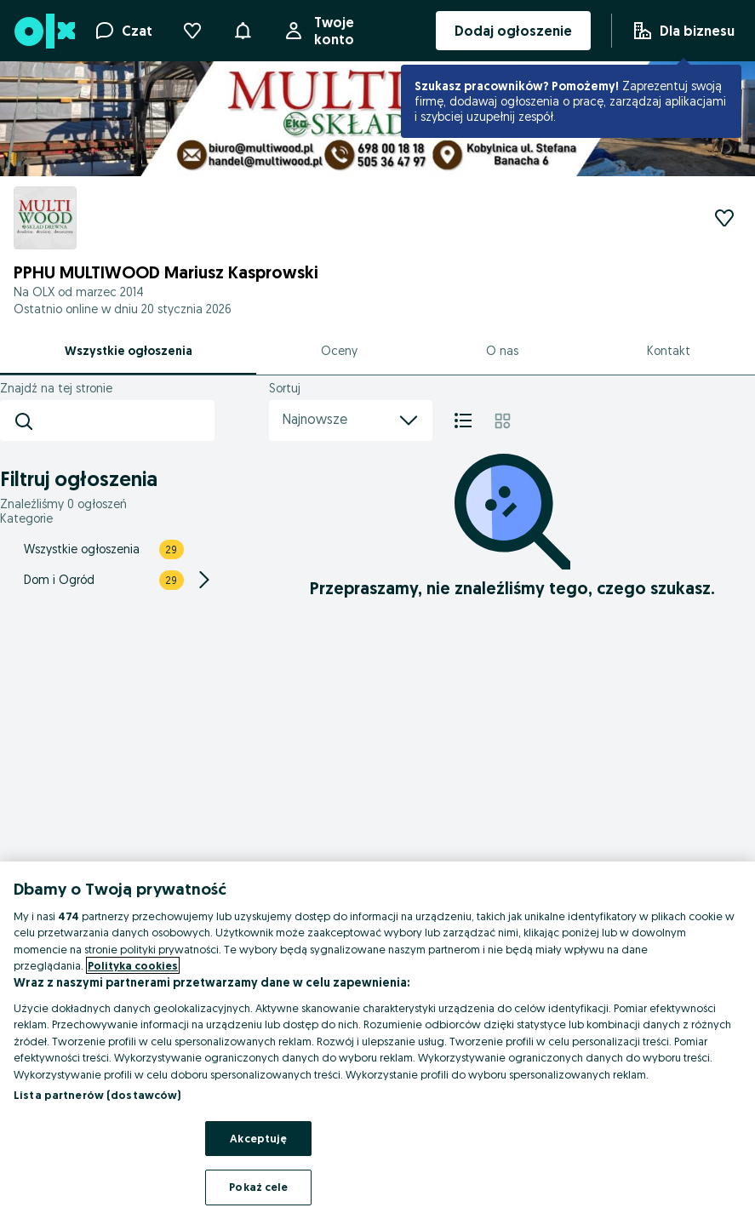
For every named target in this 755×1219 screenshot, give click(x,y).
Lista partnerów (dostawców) (97, 1095)
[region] (377, 1040)
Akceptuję (258, 1138)
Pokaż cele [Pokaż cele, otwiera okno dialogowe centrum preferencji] (258, 1186)
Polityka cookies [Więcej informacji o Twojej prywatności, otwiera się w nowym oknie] (133, 965)
